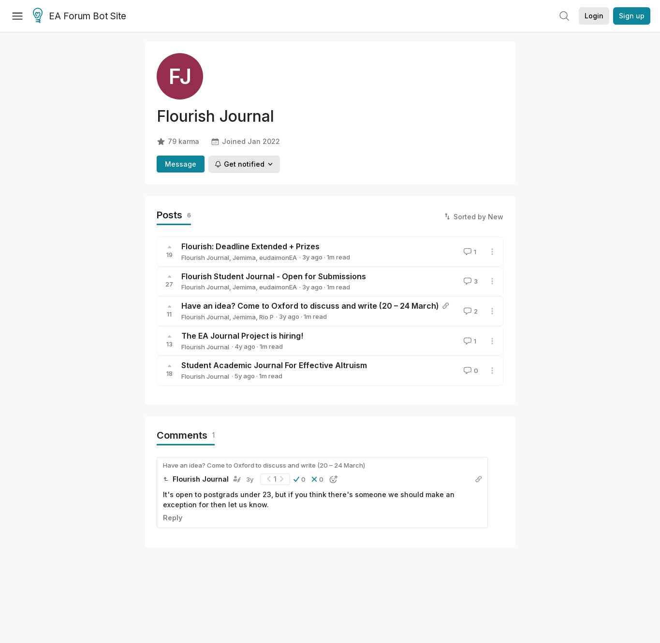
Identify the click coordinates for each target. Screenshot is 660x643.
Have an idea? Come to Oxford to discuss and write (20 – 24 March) (310, 306)
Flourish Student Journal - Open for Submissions (273, 276)
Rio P (266, 317)
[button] (299, 479)
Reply (172, 518)
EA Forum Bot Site (79, 16)
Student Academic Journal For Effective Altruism (274, 365)
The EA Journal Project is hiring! (242, 336)
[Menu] (17, 16)
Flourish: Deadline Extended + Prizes (250, 246)
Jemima (244, 257)
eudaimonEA (278, 257)
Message (180, 164)
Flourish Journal (205, 257)
